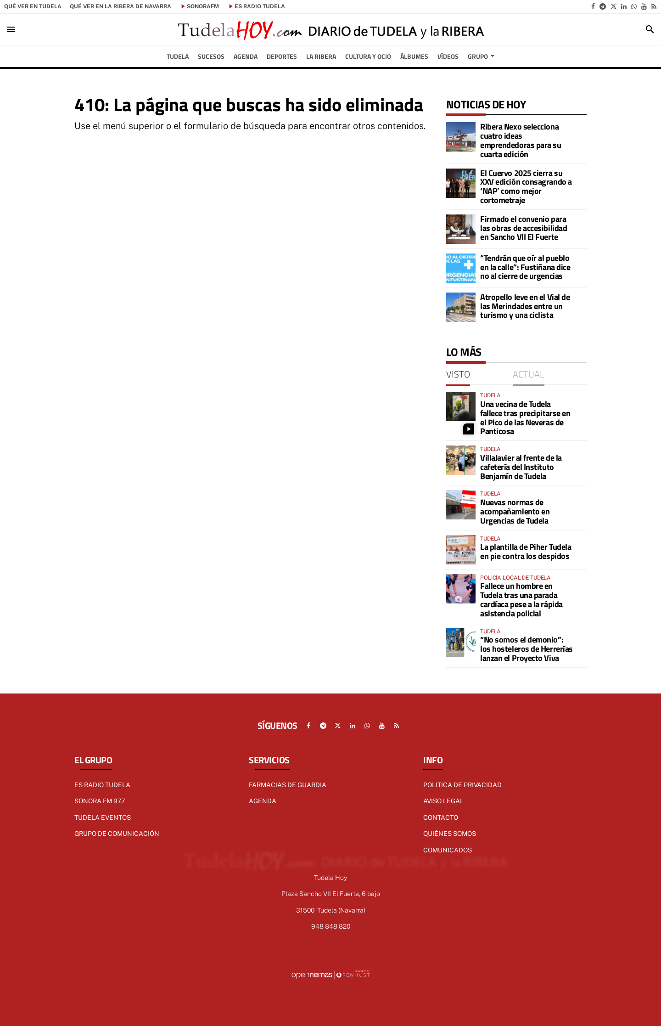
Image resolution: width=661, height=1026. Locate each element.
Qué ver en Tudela (33, 6)
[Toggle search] (650, 29)
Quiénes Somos (449, 833)
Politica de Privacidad (462, 785)
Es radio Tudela (102, 785)
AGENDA (262, 801)
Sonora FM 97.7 (99, 801)
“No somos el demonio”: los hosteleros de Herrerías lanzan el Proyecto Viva (526, 648)
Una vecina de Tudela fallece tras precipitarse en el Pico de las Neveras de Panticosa (525, 417)
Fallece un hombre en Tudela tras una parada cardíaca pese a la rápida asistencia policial (521, 599)
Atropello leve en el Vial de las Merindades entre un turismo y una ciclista (525, 306)
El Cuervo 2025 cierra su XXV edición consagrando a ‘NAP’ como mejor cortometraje (526, 186)
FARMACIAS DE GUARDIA (287, 785)
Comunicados (447, 850)
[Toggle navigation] (11, 29)
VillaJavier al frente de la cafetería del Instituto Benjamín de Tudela (521, 466)
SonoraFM (203, 6)
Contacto (440, 817)
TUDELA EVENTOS (102, 817)
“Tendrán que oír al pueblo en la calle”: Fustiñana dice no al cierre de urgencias (525, 267)
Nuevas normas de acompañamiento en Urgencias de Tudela (514, 511)
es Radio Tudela (260, 6)
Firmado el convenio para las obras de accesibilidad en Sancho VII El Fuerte (523, 228)
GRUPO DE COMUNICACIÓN (116, 833)
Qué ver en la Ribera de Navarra (120, 6)
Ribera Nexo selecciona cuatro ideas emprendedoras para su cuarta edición (520, 140)
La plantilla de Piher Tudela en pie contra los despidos (525, 551)
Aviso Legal (443, 801)
